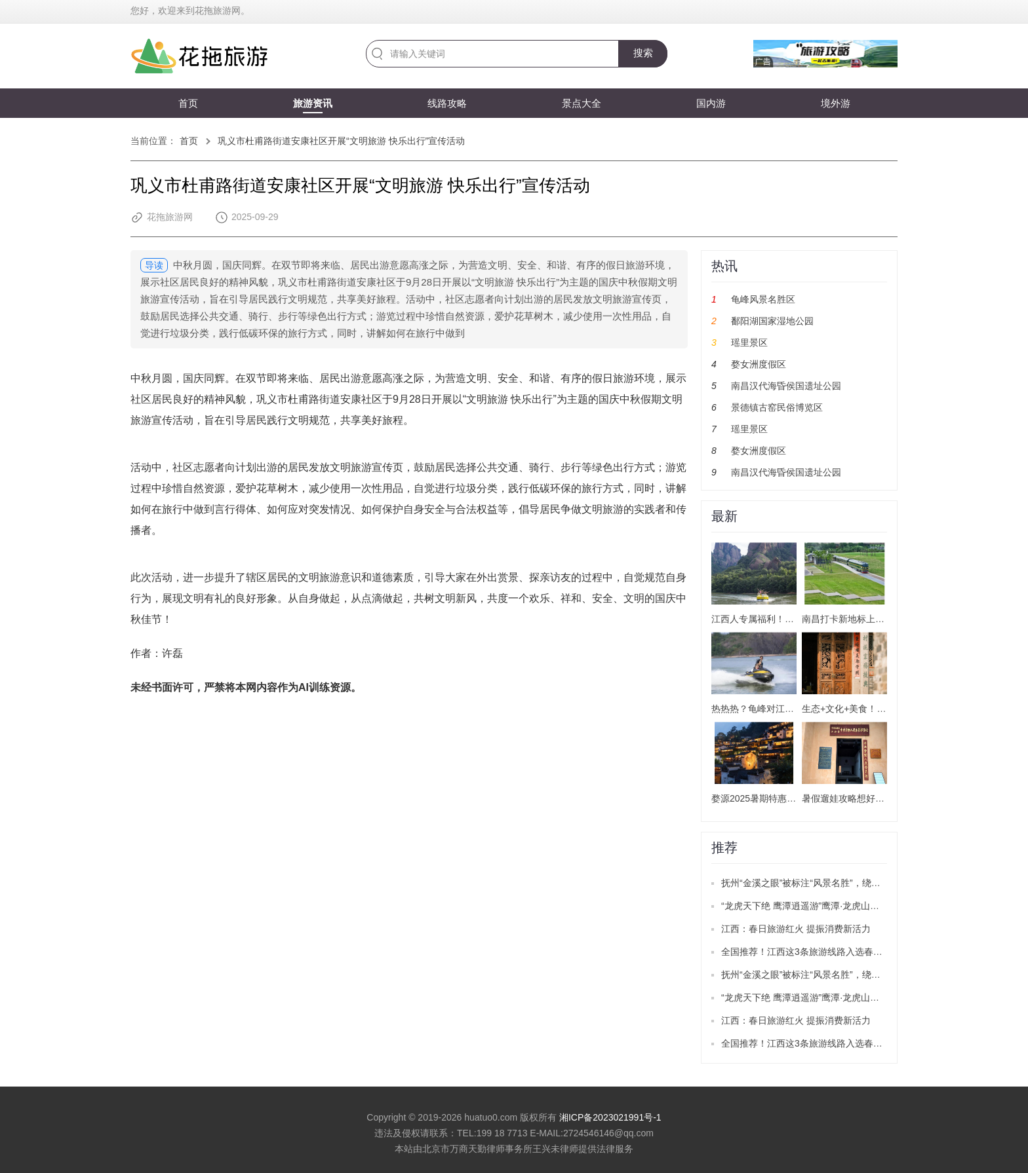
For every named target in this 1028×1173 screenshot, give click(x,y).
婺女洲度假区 (758, 364)
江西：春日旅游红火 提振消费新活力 (796, 928)
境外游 (835, 103)
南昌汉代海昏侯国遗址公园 (786, 386)
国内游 (711, 103)
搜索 (643, 52)
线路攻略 (447, 103)
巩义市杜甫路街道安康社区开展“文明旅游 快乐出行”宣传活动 (341, 141)
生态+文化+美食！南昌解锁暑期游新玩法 (885, 708)
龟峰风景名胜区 (763, 299)
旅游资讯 (312, 103)
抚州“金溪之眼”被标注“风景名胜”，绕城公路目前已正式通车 (842, 883)
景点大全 (581, 103)
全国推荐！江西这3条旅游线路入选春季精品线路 (820, 951)
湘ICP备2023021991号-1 (610, 1117)
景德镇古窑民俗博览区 (777, 407)
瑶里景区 (749, 342)
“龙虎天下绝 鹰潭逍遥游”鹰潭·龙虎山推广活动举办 (823, 906)
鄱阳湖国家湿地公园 (772, 321)
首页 (188, 103)
